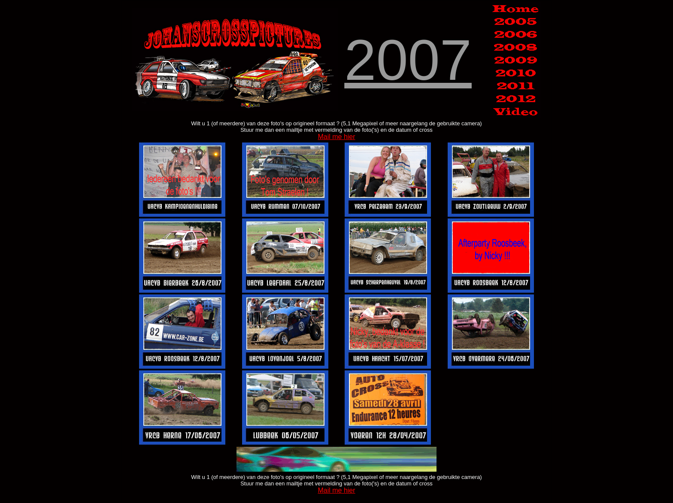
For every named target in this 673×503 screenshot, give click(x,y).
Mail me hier (336, 136)
